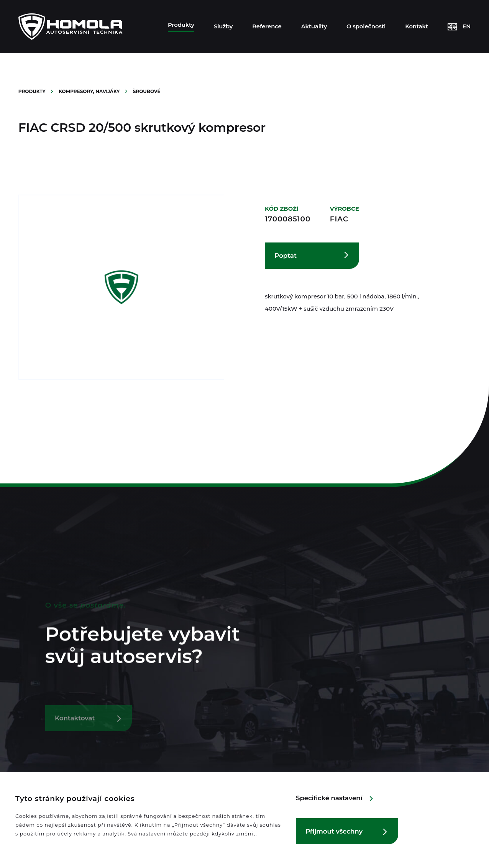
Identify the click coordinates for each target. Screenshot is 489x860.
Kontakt (416, 26)
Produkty (181, 24)
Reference (266, 26)
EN (467, 26)
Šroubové (147, 91)
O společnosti (366, 26)
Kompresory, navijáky (90, 91)
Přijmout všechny (334, 831)
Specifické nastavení (329, 798)
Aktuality (314, 26)
